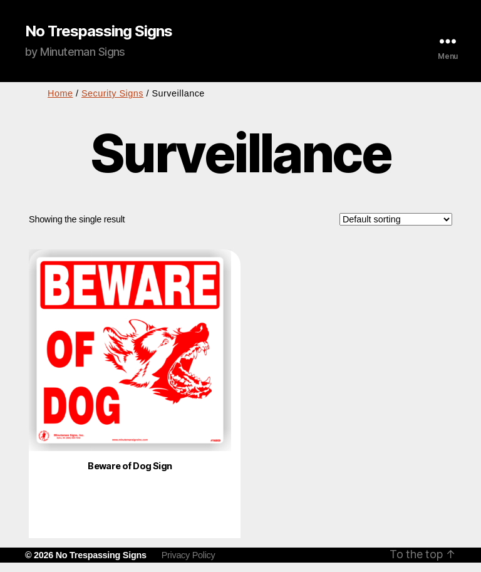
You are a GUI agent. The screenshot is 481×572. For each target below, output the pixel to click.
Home (60, 93)
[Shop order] (395, 219)
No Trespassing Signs (98, 31)
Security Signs (112, 93)
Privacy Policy (188, 555)
